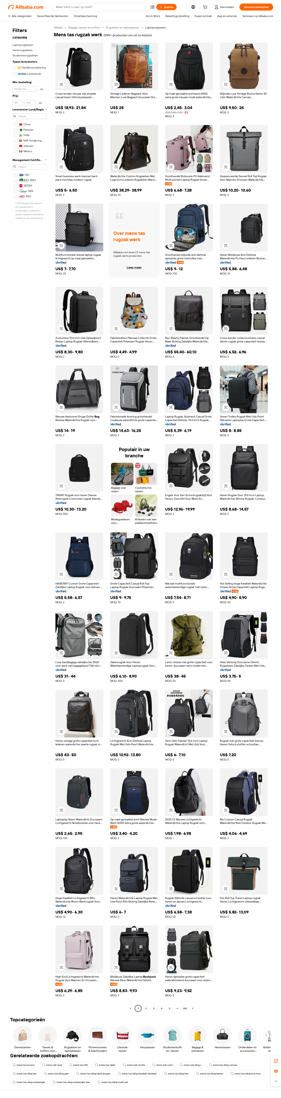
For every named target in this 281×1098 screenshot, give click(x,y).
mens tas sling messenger (29, 1082)
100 (185, 1008)
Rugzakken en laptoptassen (122, 27)
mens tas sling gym (56, 1073)
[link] (276, 1061)
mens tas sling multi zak (113, 1082)
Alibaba (58, 27)
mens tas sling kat (24, 1073)
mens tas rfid (78, 1065)
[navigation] (29, 518)
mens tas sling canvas (223, 1065)
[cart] (206, 7)
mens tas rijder (105, 1065)
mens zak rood (52, 1065)
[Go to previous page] (130, 1008)
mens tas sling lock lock (246, 1073)
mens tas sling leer (176, 1073)
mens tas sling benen (209, 1073)
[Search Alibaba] (101, 7)
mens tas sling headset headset (137, 1073)
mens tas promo (24, 1065)
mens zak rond (162, 1065)
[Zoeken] (166, 7)
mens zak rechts (134, 1065)
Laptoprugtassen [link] (155, 27)
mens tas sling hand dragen (93, 1073)
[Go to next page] (192, 1008)
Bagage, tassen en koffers (84, 27)
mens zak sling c (191, 1065)
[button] (152, 7)
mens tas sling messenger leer (71, 1082)
